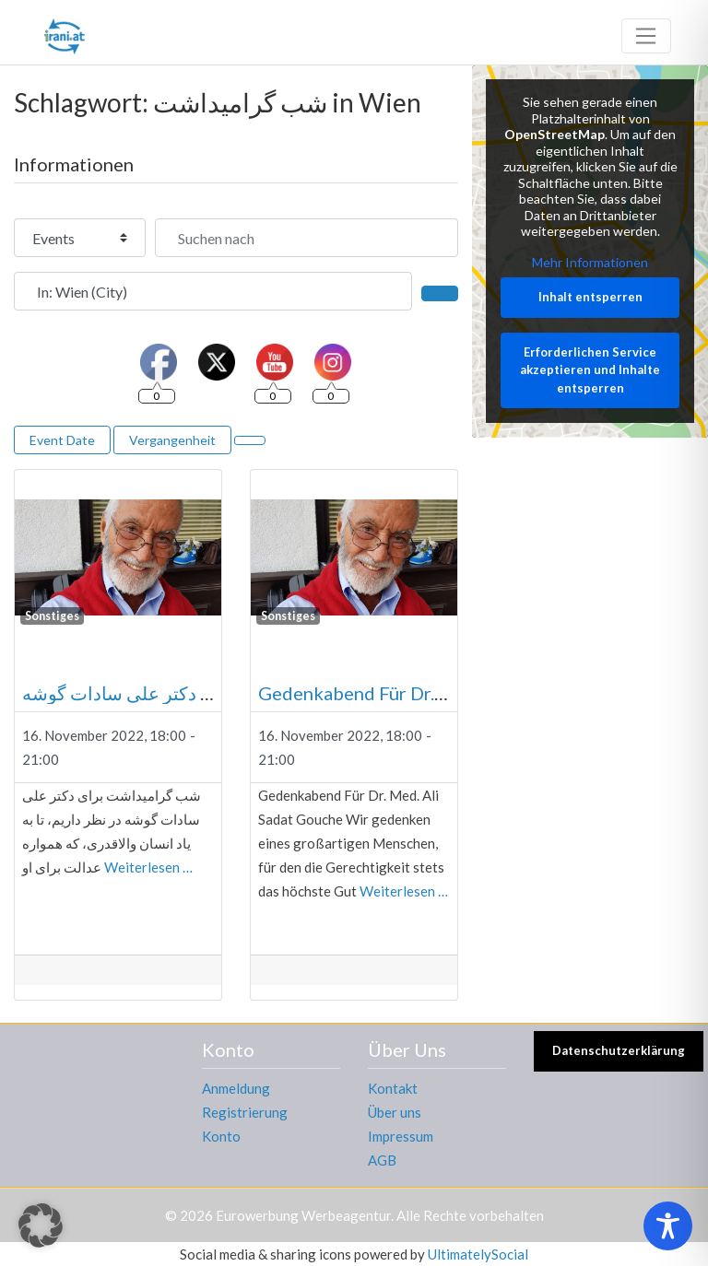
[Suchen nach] (306, 237)
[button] (40, 1225)
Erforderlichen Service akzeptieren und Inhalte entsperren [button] (590, 370)
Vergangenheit (172, 440)
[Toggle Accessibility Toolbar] (668, 1226)
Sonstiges (52, 616)
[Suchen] (439, 293)
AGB (382, 1160)
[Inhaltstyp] (80, 237)
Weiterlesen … (148, 867)
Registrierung (245, 1112)
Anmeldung (236, 1088)
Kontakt (393, 1088)
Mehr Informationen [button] (590, 262)
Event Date (62, 440)
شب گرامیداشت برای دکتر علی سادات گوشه (195, 693)
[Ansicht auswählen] (250, 440)
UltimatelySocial (478, 1254)
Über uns (394, 1112)
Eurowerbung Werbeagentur (303, 1215)
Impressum (400, 1136)
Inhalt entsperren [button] (590, 296)
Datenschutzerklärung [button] (618, 1050)
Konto (221, 1136)
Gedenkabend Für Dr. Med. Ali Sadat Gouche (442, 693)
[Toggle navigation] (646, 35)
